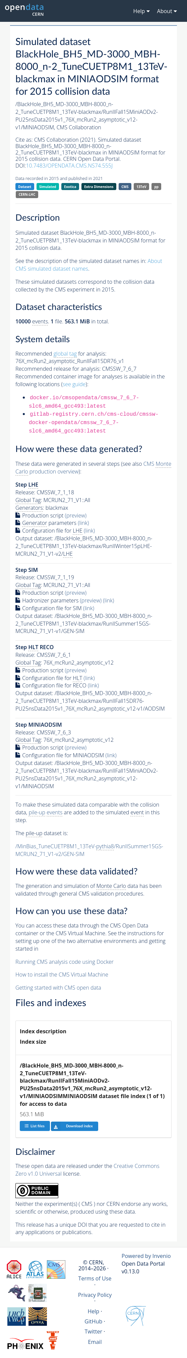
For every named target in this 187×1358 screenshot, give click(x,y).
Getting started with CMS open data (58, 987)
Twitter (94, 1331)
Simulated (47, 186)
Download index (72, 1126)
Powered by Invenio (146, 1256)
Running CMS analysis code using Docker (64, 961)
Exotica (70, 186)
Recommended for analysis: (60, 354)
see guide (74, 384)
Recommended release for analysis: (58, 368)
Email (95, 1342)
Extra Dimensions (98, 186)
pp (156, 186)
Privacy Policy (95, 1295)
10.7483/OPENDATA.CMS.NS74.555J (69, 165)
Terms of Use (95, 1278)
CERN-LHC (27, 194)
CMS (124, 186)
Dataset (24, 186)
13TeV (141, 186)
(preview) (76, 515)
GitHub (93, 1321)
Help (93, 1311)
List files (34, 1126)
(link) (83, 523)
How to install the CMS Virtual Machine (61, 974)
